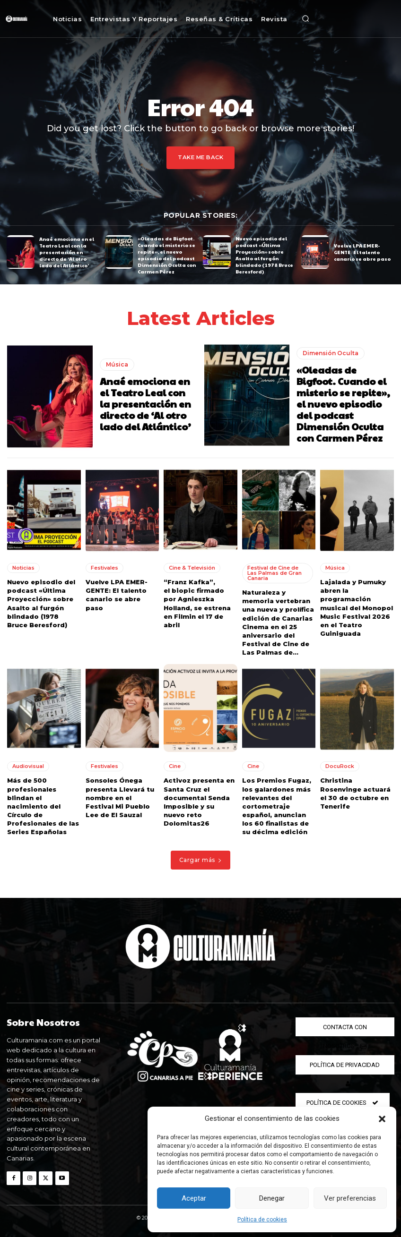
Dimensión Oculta (330, 352)
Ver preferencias (350, 1198)
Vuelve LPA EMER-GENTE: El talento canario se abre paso (362, 252)
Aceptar (194, 1198)
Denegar (272, 1198)
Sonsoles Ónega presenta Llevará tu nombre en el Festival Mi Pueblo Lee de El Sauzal (120, 797)
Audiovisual (28, 765)
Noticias (23, 567)
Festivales (104, 567)
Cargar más (200, 859)
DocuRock (339, 765)
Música (117, 363)
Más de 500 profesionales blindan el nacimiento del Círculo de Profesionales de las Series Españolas (43, 805)
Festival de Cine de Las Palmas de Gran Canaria (274, 572)
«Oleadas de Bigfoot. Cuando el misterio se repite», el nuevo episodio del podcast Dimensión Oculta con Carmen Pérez (167, 255)
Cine (175, 765)
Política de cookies (262, 1219)
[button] (382, 1119)
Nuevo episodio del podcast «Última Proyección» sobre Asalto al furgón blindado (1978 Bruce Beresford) (264, 255)
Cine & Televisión (192, 567)
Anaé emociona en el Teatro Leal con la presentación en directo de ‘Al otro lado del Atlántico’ (66, 251)
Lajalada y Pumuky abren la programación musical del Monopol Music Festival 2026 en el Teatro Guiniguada (356, 607)
